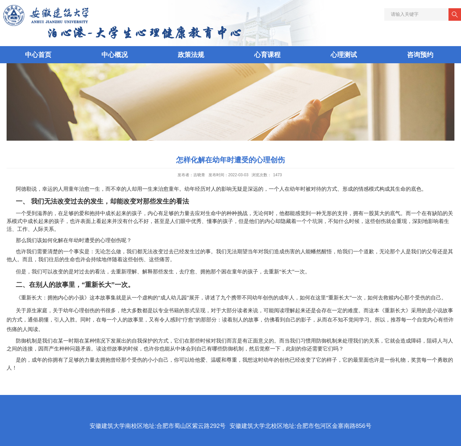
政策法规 (191, 54)
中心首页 (38, 54)
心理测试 (344, 54)
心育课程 (267, 54)
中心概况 (114, 54)
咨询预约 (420, 54)
